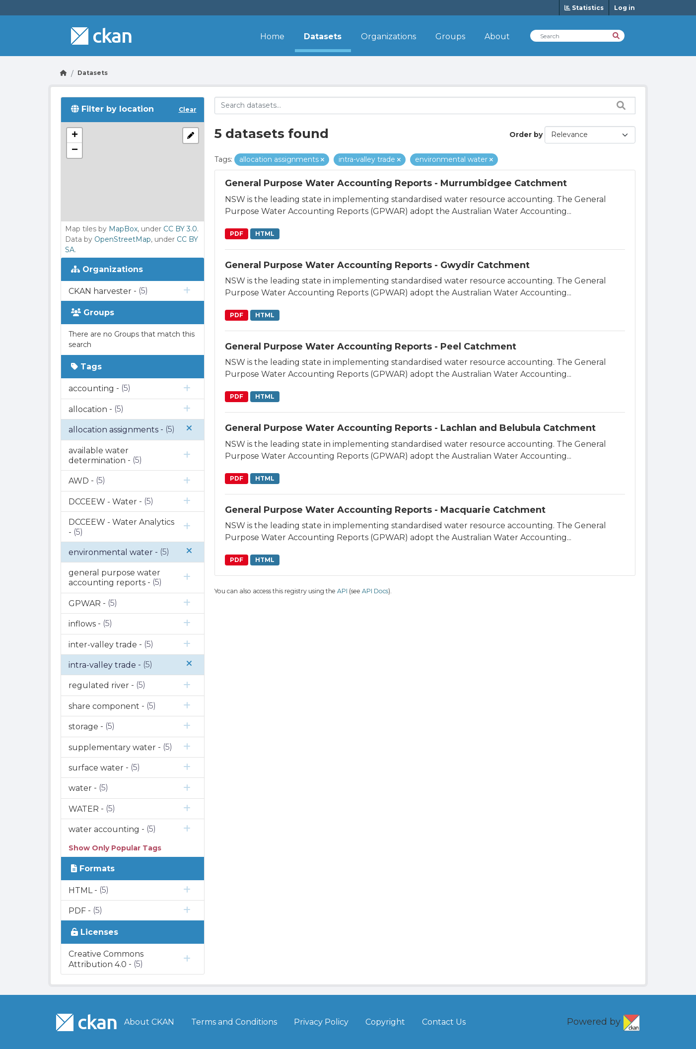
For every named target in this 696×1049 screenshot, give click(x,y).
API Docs (375, 591)
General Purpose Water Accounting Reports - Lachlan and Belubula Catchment (410, 427)
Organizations (388, 36)
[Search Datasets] (577, 35)
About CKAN (149, 1022)
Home (272, 36)
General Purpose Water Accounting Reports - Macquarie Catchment (385, 509)
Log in (624, 7)
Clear (188, 109)
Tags (86, 366)
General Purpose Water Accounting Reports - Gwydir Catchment (377, 265)
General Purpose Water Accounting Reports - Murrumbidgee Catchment (396, 183)
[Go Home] (63, 72)
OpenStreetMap (122, 239)
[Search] (617, 35)
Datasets (323, 36)
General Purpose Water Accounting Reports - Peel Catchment (370, 346)
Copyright (385, 1022)
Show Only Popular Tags (115, 847)
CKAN (631, 1020)
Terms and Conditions (234, 1022)
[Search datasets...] (425, 105)
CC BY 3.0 (180, 228)
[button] (74, 135)
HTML (265, 233)
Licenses (94, 932)
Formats (93, 868)
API (342, 591)
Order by (526, 134)
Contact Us (444, 1022)
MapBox (123, 228)
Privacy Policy (321, 1022)
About (497, 36)
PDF (236, 233)
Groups (450, 36)
